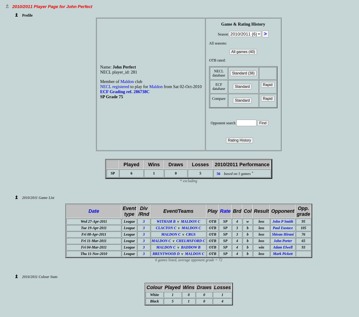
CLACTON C (166, 228)
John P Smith (282, 221)
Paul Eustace (283, 228)
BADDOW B (190, 247)
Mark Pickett (283, 254)
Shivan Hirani (283, 234)
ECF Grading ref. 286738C (125, 91)
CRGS (191, 234)
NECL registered (114, 86)
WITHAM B (165, 221)
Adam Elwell (283, 247)
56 (218, 174)
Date (93, 211)
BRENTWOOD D (166, 254)
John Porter (283, 241)
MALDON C (190, 221)
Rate (225, 211)
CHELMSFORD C (190, 241)
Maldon (128, 81)
